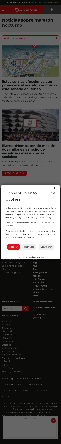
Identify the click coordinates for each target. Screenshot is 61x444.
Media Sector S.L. (36, 257)
